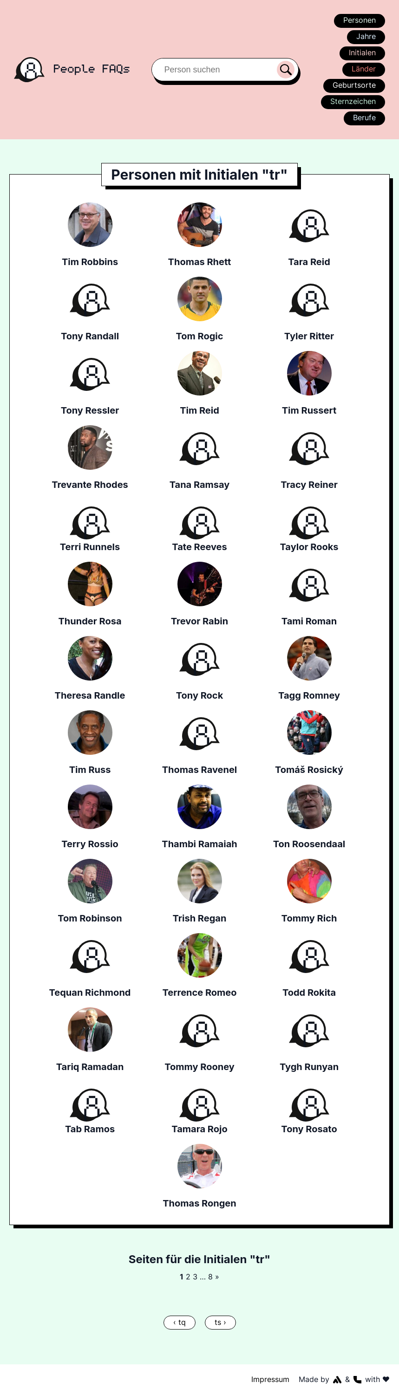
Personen (359, 20)
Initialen (362, 52)
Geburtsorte (355, 85)
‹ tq (180, 1322)
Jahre (366, 36)
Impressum (270, 1379)
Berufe (364, 117)
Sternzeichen (352, 101)
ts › (219, 1322)
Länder (363, 68)
